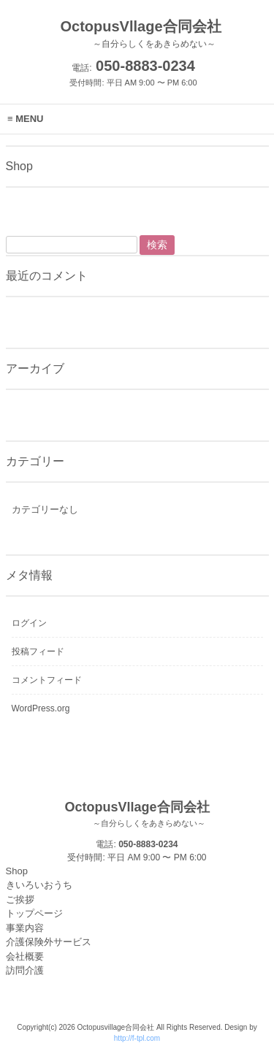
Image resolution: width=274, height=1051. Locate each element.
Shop (17, 870)
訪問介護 (25, 970)
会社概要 (25, 956)
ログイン (29, 623)
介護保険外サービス (48, 941)
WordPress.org (41, 708)
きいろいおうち (39, 884)
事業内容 (25, 927)
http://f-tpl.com (137, 1038)
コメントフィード (47, 680)
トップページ (34, 913)
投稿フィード (38, 651)
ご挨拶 (20, 899)
